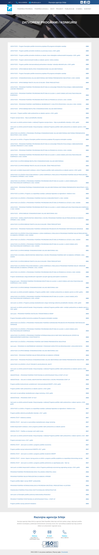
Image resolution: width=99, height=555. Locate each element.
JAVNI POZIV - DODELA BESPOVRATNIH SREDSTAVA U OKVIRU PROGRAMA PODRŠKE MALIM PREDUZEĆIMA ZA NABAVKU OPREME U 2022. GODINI (49, 219)
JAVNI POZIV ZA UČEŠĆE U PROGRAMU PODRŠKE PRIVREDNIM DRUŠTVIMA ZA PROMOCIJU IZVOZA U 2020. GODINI (49, 272)
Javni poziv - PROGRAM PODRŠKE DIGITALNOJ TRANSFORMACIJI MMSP (49, 314)
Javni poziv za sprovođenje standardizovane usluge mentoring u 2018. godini (49, 393)
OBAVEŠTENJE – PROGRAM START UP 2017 (49, 398)
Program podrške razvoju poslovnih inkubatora (49, 503)
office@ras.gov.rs (35, 2)
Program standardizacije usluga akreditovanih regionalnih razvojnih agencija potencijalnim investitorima (49, 277)
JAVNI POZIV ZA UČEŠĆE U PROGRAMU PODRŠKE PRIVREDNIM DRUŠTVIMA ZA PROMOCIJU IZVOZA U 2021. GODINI (49, 240)
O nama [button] (79, 9)
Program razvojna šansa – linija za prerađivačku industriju (49, 118)
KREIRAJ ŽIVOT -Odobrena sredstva (49, 417)
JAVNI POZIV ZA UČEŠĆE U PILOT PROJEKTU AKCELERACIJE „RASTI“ (49, 364)
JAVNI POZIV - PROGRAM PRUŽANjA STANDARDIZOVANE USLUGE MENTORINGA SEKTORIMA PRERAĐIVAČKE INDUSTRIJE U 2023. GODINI (49, 188)
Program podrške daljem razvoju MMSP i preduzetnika (49, 481)
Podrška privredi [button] (25, 9)
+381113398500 (21, 2)
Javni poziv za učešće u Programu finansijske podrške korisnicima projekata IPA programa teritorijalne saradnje (49, 139)
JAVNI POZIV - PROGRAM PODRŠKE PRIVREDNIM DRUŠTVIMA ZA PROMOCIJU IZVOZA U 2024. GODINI (49, 100)
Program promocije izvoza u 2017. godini (49, 440)
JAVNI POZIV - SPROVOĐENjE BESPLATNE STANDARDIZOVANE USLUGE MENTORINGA (49, 109)
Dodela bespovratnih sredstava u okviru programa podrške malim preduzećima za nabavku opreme (49, 427)
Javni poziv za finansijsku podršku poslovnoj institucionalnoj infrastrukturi (49, 494)
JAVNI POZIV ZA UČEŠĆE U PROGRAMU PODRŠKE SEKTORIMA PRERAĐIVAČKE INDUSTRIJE (49, 342)
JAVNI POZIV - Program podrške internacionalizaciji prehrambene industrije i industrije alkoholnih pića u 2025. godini (49, 64)
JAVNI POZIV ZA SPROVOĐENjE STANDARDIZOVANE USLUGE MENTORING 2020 (49, 287)
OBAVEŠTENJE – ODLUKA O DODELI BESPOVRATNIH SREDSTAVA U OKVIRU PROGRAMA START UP (49, 380)
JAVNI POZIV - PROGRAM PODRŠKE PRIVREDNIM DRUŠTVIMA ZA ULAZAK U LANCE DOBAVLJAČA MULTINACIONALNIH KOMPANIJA (49, 94)
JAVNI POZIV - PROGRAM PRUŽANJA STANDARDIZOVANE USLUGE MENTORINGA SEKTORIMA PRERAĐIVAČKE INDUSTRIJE (49, 360)
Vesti (52, 9)
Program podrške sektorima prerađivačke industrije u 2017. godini (49, 413)
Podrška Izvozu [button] (42, 9)
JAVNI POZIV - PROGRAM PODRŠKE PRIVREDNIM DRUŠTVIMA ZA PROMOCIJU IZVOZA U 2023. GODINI (49, 150)
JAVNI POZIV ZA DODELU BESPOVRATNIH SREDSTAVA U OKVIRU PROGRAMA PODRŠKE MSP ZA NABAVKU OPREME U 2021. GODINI (49, 256)
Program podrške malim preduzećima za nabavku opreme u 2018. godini (49, 389)
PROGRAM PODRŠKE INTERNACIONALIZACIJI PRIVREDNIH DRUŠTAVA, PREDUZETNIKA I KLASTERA (49, 485)
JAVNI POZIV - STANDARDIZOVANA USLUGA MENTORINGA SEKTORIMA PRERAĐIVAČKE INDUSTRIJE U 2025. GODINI (49, 78)
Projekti (59, 9)
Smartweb (64, 552)
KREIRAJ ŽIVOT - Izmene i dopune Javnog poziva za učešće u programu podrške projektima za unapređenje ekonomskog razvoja (49, 458)
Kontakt (87, 9)
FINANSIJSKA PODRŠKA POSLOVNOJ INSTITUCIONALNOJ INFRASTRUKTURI (49, 490)
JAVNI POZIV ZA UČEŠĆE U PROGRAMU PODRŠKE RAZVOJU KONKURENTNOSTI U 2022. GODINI (49, 198)
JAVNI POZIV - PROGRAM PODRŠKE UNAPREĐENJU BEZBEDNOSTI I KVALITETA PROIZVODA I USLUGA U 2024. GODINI (49, 104)
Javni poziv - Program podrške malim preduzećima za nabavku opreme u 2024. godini (49, 113)
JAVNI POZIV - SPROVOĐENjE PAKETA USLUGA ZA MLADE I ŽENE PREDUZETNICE (49, 82)
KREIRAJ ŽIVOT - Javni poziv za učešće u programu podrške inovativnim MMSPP (49, 454)
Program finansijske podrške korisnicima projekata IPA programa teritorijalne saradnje (49, 318)
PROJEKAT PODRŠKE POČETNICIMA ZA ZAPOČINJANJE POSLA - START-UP (49, 499)
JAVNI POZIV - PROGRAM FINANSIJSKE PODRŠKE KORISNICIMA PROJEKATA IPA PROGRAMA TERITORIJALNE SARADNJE (49, 229)
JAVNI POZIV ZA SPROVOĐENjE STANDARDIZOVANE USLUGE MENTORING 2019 (49, 351)
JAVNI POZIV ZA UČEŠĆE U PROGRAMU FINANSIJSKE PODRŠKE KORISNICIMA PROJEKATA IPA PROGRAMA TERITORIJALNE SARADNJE (49, 323)
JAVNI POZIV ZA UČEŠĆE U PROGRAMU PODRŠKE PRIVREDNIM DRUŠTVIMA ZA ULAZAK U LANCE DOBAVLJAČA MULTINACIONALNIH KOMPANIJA (49, 330)
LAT (9, 2)
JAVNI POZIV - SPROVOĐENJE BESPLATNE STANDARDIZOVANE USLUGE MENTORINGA (49, 69)
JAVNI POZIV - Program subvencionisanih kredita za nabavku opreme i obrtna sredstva (49, 60)
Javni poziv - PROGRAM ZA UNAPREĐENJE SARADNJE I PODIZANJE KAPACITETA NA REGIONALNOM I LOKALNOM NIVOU (49, 346)
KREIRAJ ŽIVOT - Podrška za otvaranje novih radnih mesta (49, 431)
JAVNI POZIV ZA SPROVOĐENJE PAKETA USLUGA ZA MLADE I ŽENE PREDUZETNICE (49, 224)
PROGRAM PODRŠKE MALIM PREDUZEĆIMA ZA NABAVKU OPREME (49, 476)
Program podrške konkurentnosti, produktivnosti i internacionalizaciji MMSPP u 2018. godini (49, 384)
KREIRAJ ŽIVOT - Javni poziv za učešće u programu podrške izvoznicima (49, 445)
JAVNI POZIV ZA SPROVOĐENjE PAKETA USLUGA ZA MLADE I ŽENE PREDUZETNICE (49, 166)
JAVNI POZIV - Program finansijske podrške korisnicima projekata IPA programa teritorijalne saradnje (49, 46)
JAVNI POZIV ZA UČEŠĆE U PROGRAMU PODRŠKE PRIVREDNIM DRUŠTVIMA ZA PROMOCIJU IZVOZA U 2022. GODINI (49, 203)
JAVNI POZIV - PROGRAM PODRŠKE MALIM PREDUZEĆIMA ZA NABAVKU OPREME (49, 355)
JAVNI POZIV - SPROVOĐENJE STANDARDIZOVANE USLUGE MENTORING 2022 (49, 213)
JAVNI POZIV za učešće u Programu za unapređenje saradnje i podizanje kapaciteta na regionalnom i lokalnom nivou (49, 193)
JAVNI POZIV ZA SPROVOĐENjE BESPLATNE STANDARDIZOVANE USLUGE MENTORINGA (49, 161)
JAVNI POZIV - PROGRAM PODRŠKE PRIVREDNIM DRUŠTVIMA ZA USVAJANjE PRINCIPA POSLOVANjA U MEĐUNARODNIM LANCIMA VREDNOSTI (49, 88)
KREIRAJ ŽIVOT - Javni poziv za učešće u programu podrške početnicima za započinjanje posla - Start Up (49, 463)
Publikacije (69, 9)
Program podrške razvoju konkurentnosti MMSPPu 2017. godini (49, 449)
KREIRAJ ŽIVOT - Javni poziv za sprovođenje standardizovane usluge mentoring (49, 422)
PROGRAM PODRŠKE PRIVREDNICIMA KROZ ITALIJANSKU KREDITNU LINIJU (49, 472)
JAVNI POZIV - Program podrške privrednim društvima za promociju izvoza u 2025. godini (49, 51)
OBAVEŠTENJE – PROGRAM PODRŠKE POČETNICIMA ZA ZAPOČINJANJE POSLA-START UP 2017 (49, 375)
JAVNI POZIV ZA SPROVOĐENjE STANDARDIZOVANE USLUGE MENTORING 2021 (49, 250)
